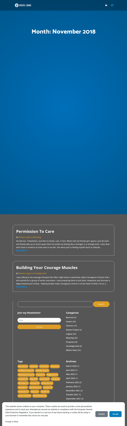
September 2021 (73, 398)
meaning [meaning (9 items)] (44, 379)
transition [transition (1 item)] (23, 391)
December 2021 (73, 390)
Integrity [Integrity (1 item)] (23, 379)
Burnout (70, 317)
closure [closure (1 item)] (55, 366)
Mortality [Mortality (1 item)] (23, 383)
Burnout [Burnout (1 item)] (23, 366)
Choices (69, 325)
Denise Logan (25, 237)
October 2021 (72, 394)
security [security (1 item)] (23, 387)
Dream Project (72, 329)
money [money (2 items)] (55, 379)
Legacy (69, 334)
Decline (102, 414)
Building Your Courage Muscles (47, 267)
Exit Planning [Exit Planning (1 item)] (42, 370)
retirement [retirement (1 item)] (47, 383)
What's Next (71, 350)
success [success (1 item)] (48, 387)
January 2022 (72, 386)
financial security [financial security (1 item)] (26, 375)
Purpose (70, 342)
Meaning (37, 237)
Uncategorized (39, 273)
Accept (115, 414)
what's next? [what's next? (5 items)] (25, 396)
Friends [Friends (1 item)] (40, 375)
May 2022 (70, 374)
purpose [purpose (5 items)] (34, 383)
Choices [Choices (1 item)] (44, 366)
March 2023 (71, 366)
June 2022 (70, 370)
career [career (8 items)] (33, 366)
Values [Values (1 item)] (34, 391)
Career (69, 321)
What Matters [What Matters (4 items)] (39, 396)
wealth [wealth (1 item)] (45, 391)
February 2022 (72, 382)
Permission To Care (35, 231)
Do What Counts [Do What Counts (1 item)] (26, 370)
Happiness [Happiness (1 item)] (52, 375)
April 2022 (70, 378)
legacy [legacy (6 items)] (33, 379)
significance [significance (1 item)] (35, 387)
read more (21, 250)
